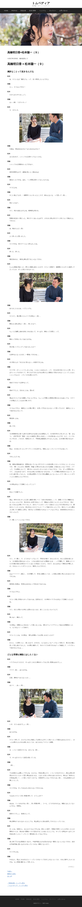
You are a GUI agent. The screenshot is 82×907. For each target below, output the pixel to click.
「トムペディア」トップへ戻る (17, 885)
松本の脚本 (32, 10)
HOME (6, 10)
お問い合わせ (63, 10)
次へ (9, 876)
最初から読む (11, 874)
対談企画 (23, 10)
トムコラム (42, 10)
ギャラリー (52, 10)
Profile (14, 10)
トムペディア (41, 3)
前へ (9, 871)
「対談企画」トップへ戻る (16, 883)
